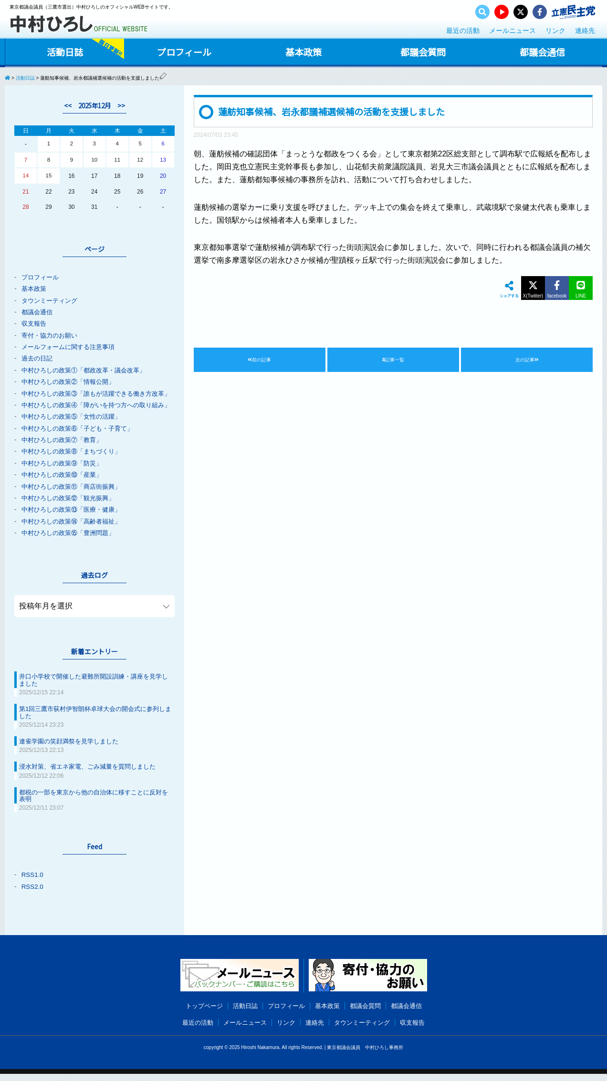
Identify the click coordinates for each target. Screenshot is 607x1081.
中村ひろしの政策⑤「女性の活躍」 (74, 428)
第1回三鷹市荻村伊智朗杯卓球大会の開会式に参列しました (94, 721)
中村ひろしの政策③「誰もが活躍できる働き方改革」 (91, 395)
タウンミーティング (51, 300)
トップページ (198, 1013)
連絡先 (585, 30)
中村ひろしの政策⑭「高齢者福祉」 (74, 531)
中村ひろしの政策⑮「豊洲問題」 (71, 542)
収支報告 (34, 323)
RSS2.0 (32, 894)
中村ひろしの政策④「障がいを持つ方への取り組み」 (91, 413)
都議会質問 (423, 52)
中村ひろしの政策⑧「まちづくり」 (74, 462)
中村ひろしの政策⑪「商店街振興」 (74, 497)
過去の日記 (38, 357)
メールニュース (512, 30)
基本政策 (303, 52)
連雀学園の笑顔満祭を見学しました (72, 750)
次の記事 (526, 361)
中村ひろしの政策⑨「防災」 (64, 474)
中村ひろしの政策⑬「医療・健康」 (74, 520)
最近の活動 (463, 30)
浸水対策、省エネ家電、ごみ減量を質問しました (92, 775)
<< (66, 105)
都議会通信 (542, 52)
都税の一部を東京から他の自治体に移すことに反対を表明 (92, 804)
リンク (555, 30)
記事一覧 (393, 361)
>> (123, 105)
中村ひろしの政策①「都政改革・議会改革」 (88, 369)
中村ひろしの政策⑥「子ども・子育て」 (81, 439)
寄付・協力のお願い (51, 335)
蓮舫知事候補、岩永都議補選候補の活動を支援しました (337, 111)
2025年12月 (94, 105)
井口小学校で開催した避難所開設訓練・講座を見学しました (92, 689)
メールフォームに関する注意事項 (71, 346)
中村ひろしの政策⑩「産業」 (64, 485)
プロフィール (183, 52)
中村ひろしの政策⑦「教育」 (64, 451)
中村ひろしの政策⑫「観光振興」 (71, 508)
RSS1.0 (32, 883)
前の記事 (259, 361)
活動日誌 (64, 52)
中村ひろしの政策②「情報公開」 (71, 380)
